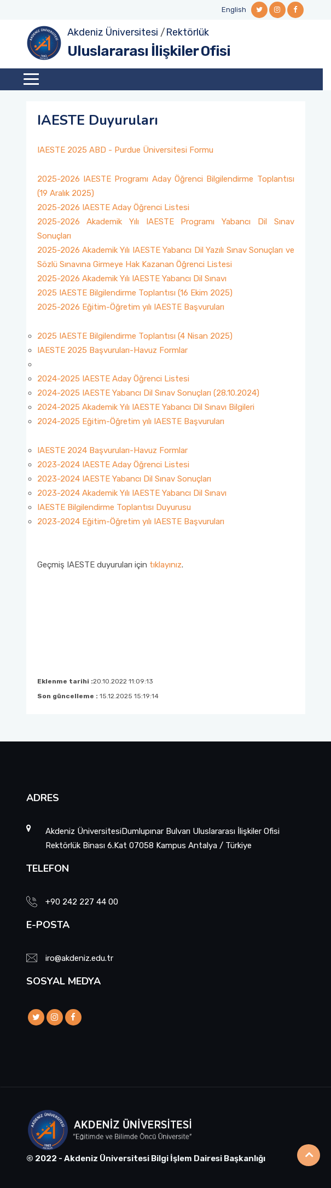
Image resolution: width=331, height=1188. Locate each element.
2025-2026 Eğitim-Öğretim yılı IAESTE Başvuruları (130, 307)
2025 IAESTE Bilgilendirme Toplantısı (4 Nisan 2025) (135, 336)
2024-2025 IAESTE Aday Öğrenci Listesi (113, 379)
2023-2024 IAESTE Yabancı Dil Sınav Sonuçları (124, 479)
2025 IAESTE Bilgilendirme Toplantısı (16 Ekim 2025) (135, 293)
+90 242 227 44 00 (81, 902)
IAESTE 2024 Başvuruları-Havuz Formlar (112, 450)
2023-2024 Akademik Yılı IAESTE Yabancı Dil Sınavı (132, 493)
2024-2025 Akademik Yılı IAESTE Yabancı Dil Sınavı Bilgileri (145, 407)
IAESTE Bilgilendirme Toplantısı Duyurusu (114, 507)
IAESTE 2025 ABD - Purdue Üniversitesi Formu (125, 150)
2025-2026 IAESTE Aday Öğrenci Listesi (113, 207)
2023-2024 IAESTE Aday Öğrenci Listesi (113, 465)
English (234, 9)
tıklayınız (165, 565)
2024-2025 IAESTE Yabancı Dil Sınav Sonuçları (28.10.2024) (148, 393)
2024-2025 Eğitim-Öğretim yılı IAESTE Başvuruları (130, 421)
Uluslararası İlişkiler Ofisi (148, 51)
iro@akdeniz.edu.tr (79, 958)
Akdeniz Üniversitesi (112, 32)
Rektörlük (187, 32)
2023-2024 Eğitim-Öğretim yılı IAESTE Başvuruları (130, 521)
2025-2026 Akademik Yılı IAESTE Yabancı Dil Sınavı (132, 278)
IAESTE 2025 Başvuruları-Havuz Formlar (112, 350)
